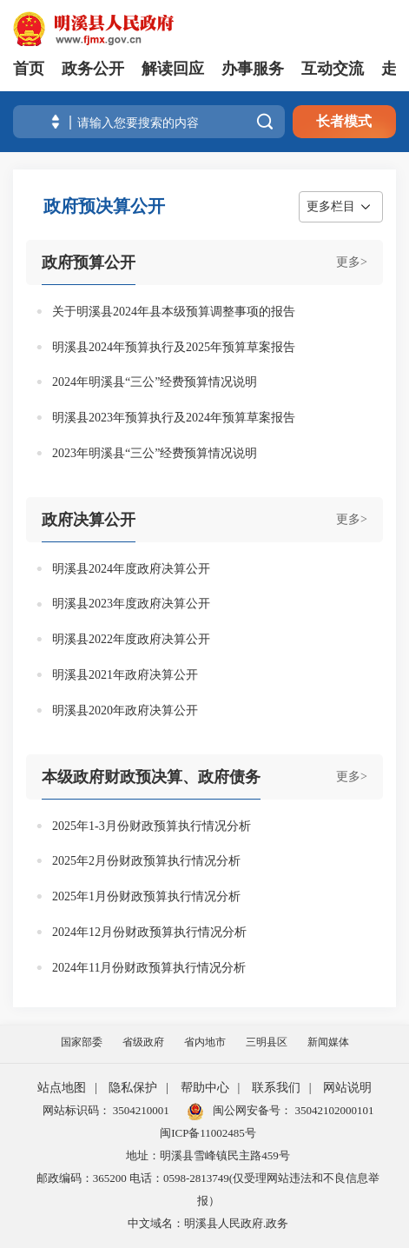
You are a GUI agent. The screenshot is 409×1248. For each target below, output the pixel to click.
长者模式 (344, 121)
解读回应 (173, 68)
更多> (351, 262)
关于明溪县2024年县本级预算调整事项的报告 (173, 311)
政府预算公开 (88, 262)
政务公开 (93, 68)
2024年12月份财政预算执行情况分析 (149, 932)
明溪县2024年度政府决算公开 (131, 568)
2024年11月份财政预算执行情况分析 (149, 967)
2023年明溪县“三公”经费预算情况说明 (154, 453)
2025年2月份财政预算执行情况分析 (146, 860)
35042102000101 (332, 1110)
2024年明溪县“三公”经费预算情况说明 (154, 381)
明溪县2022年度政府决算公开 (131, 639)
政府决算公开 (88, 519)
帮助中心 (205, 1087)
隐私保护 (133, 1087)
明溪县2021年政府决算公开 (125, 674)
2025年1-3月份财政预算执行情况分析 (151, 826)
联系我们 (276, 1087)
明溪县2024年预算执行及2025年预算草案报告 (173, 347)
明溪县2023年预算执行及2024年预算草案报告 (173, 417)
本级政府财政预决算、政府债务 (151, 777)
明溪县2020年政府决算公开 (125, 710)
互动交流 (332, 68)
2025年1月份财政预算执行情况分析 (146, 896)
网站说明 (347, 1087)
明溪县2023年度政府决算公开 (131, 603)
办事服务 (252, 68)
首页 (28, 68)
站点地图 (61, 1087)
